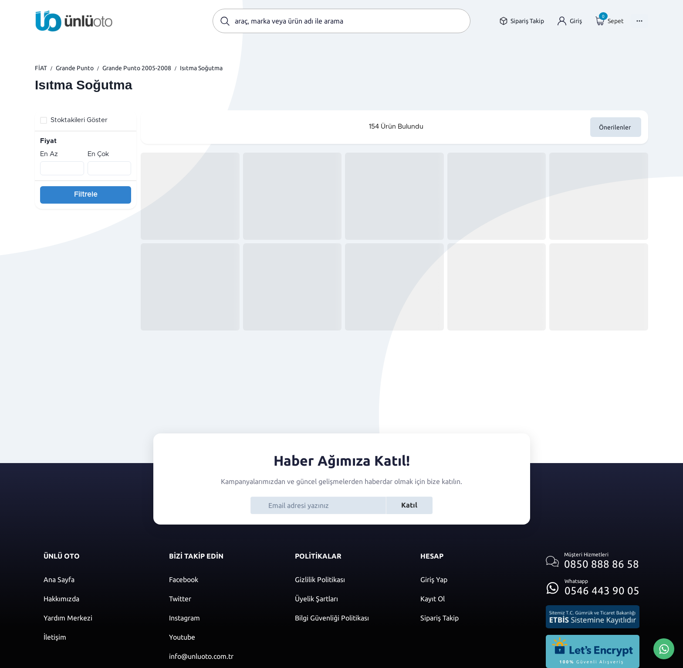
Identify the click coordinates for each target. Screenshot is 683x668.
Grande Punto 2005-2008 (136, 68)
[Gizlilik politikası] (349, 579)
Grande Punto (75, 68)
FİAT (41, 68)
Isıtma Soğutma (201, 68)
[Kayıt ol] (474, 598)
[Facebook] (223, 579)
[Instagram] (223, 618)
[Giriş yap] (570, 21)
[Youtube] (223, 637)
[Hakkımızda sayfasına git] (98, 598)
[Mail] (223, 656)
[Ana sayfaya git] (74, 21)
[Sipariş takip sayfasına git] (521, 21)
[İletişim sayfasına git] (98, 637)
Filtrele (86, 194)
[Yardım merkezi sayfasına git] (98, 618)
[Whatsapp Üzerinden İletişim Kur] (663, 648)
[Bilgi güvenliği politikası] (349, 618)
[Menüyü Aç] (639, 21)
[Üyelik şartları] (349, 598)
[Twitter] (223, 598)
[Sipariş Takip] (474, 618)
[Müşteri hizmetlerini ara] (592, 561)
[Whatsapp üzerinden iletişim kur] (592, 585)
